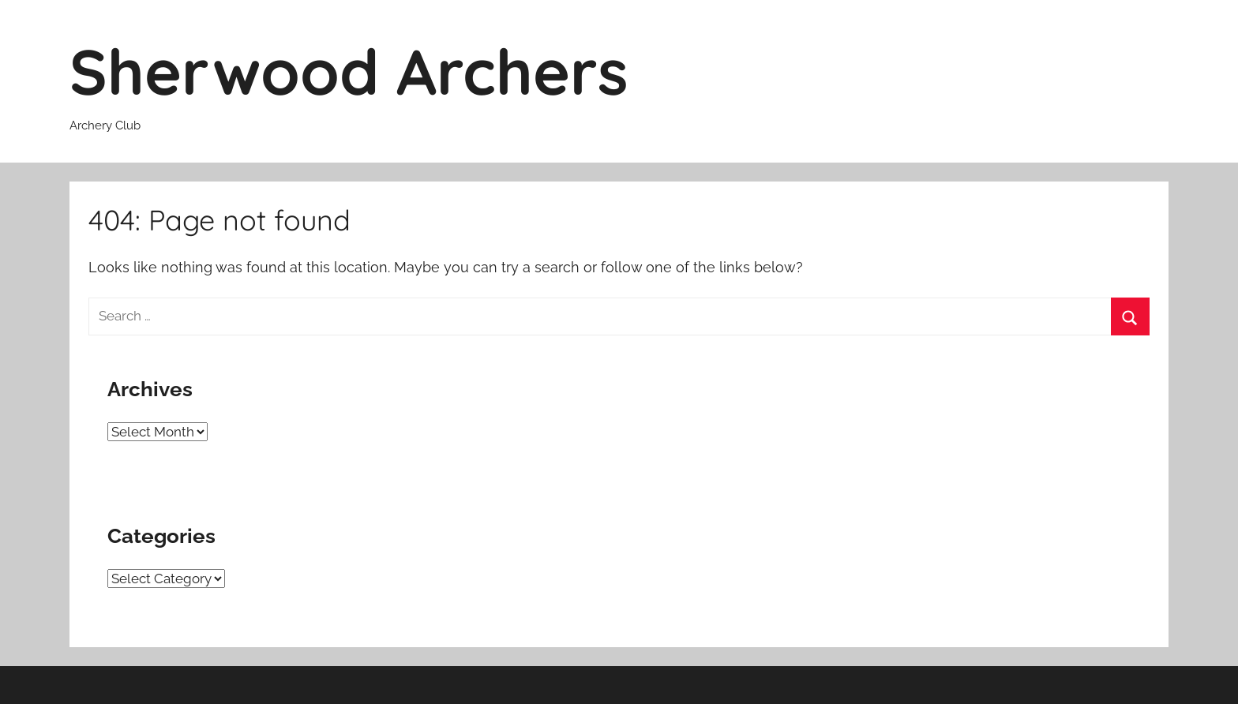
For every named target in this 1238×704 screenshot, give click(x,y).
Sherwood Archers (348, 71)
